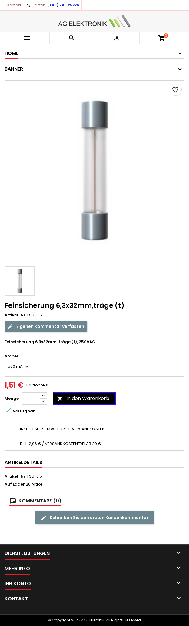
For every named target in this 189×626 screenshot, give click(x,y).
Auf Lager (15, 484)
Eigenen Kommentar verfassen (45, 326)
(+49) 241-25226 (63, 5)
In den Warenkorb (83, 398)
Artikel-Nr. (15, 315)
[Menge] (31, 398)
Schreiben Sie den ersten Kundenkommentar (94, 518)
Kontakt (14, 5)
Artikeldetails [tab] (23, 462)
